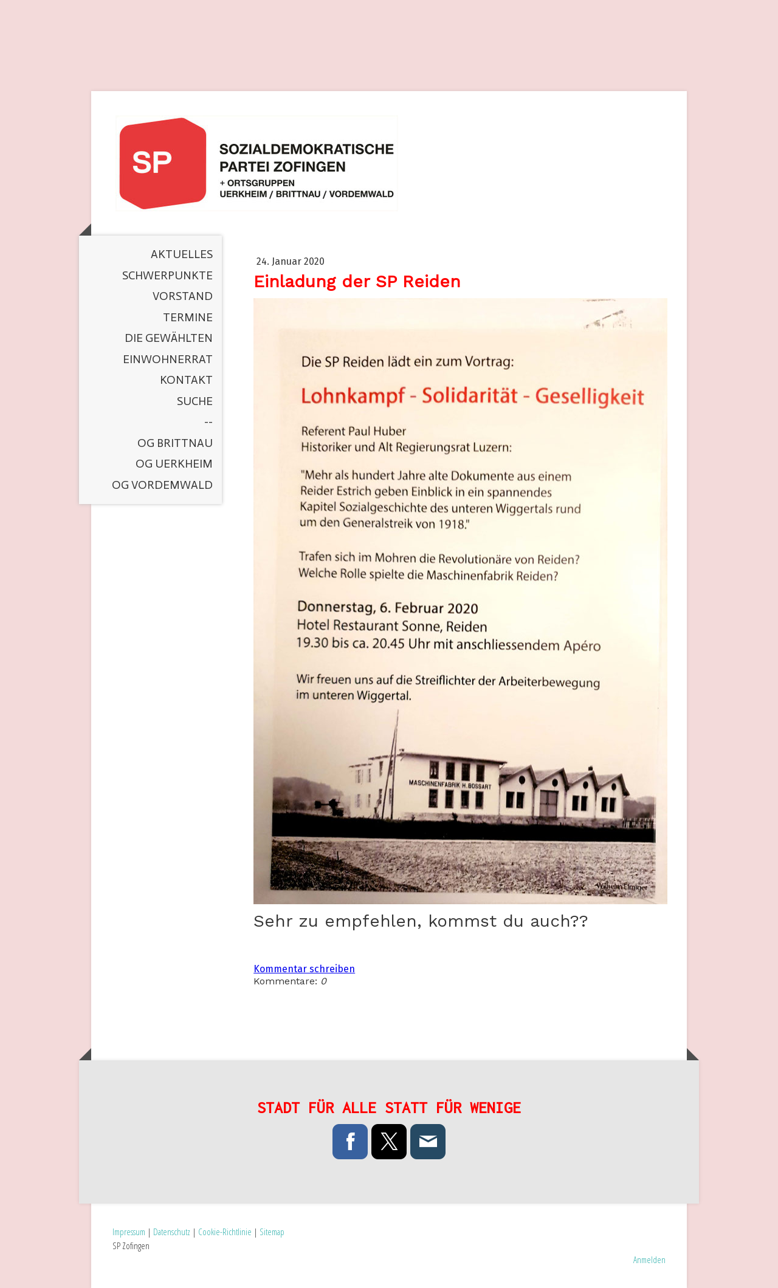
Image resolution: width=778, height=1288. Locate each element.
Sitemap (272, 1231)
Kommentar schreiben (304, 969)
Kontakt (186, 380)
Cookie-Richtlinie (225, 1231)
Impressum (128, 1231)
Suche (195, 401)
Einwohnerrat (168, 359)
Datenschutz (171, 1231)
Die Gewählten (169, 338)
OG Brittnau (175, 443)
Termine (188, 317)
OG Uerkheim (174, 464)
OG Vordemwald (162, 485)
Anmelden (649, 1259)
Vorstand (183, 296)
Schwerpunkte (167, 275)
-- (208, 422)
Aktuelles (182, 254)
